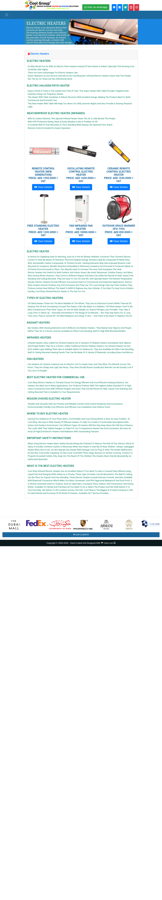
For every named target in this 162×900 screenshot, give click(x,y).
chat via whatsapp (96, 7)
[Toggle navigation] (7, 15)
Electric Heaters (38, 53)
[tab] (81, 54)
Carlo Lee (109, 543)
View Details (43, 187)
